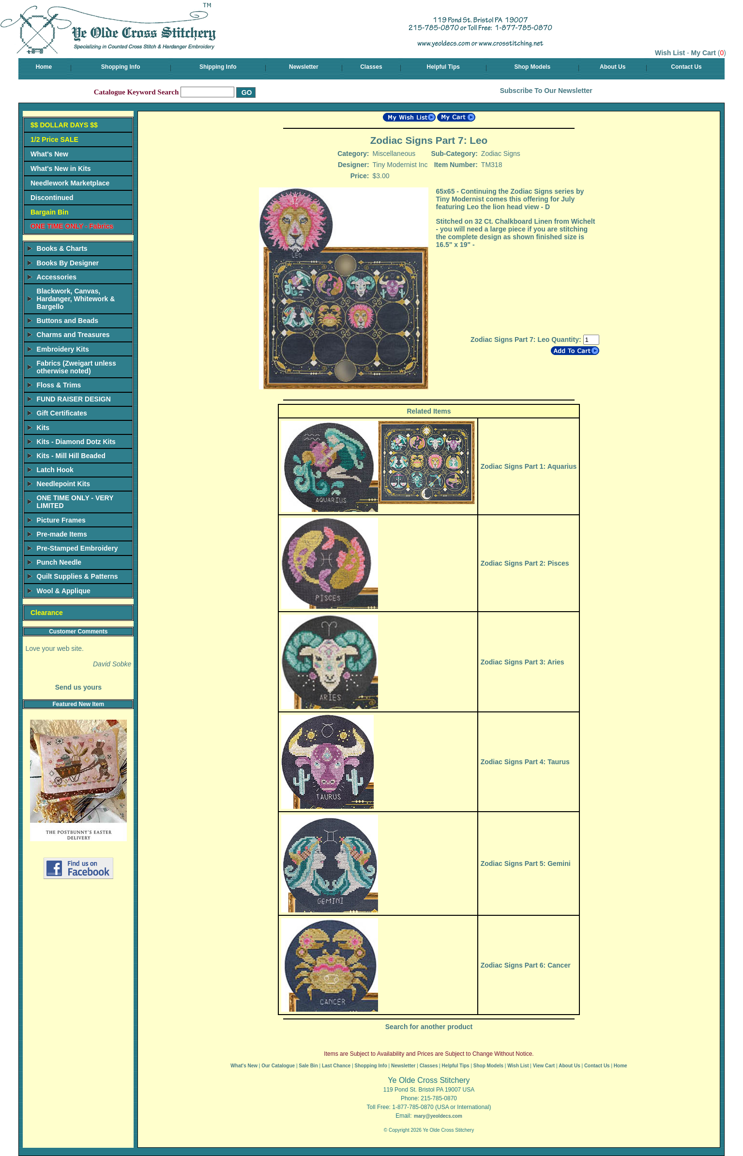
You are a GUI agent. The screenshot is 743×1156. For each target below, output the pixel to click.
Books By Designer (68, 263)
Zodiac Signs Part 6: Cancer (526, 965)
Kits (43, 428)
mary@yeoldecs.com (438, 1116)
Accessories (57, 277)
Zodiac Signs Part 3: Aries (522, 662)
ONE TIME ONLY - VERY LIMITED (75, 501)
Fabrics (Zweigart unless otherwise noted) (76, 367)
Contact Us (686, 66)
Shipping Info (218, 66)
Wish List (670, 53)
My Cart (703, 53)
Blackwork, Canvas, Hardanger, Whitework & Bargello (76, 298)
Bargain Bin (49, 212)
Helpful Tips (443, 66)
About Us (612, 66)
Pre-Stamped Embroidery (77, 548)
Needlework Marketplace (69, 183)
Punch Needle (59, 562)
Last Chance (336, 1065)
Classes (371, 66)
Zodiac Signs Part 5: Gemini (526, 863)
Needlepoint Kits (63, 484)
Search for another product (428, 1027)
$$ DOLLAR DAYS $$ (64, 125)
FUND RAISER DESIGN (74, 399)
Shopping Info (120, 66)
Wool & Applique (64, 591)
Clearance (46, 613)
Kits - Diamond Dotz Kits (76, 442)
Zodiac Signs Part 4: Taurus (525, 762)
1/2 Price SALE (54, 139)
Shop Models (532, 66)
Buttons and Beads (68, 320)
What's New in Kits (60, 168)
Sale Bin (308, 1065)
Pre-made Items (62, 534)
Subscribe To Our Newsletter (546, 90)
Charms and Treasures (73, 335)
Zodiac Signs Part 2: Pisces (525, 563)
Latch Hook (55, 470)
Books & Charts (62, 248)
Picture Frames (61, 520)
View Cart (544, 1065)
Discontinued (52, 197)
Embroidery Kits (63, 349)
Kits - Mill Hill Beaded (71, 456)
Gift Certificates (62, 413)
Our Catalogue (278, 1065)
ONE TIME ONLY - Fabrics (71, 226)
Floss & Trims (59, 385)
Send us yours (78, 687)
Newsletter (303, 66)
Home (44, 66)
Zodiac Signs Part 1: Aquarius (529, 466)
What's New (49, 154)
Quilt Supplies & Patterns (77, 576)
